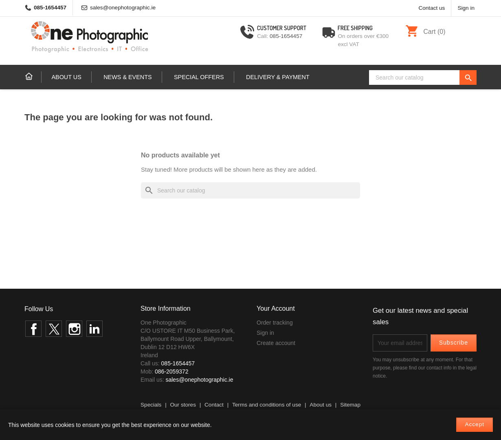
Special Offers (199, 77)
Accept (474, 424)
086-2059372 (172, 371)
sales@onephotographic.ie (123, 7)
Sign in (265, 332)
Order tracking (275, 322)
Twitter (54, 328)
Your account (276, 308)
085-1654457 (50, 7)
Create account (276, 343)
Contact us (431, 8)
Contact (214, 405)
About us (66, 77)
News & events (127, 77)
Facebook (33, 328)
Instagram (74, 328)
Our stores (183, 405)
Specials (151, 405)
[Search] (423, 77)
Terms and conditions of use (266, 405)
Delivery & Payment (278, 77)
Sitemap (350, 405)
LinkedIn (94, 328)
